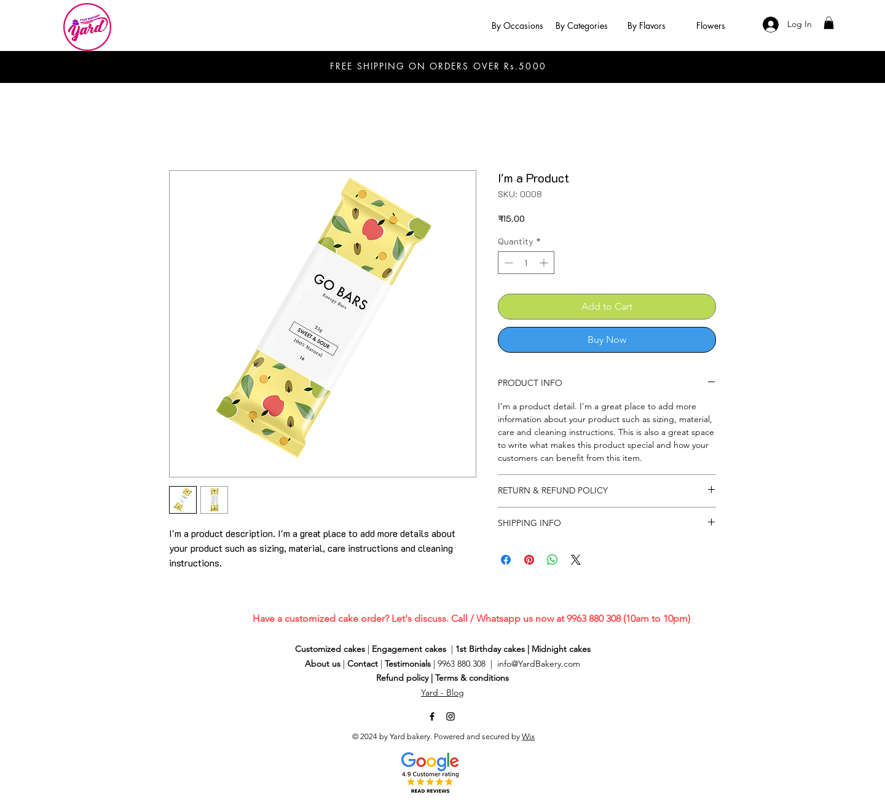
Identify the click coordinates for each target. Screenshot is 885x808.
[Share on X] (575, 559)
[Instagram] (450, 716)
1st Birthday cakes (490, 648)
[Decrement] (507, 262)
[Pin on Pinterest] (529, 559)
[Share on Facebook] (505, 559)
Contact (362, 663)
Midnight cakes (561, 648)
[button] (517, 25)
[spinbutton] (526, 262)
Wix (528, 736)
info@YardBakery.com (538, 663)
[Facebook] (432, 716)
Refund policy (402, 677)
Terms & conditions (472, 677)
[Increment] (545, 262)
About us (322, 663)
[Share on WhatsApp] (552, 559)
